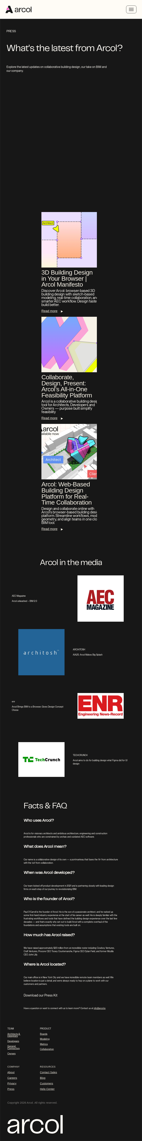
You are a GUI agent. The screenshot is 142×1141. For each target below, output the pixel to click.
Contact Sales (48, 1072)
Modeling (45, 1039)
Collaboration (47, 1049)
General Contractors (13, 1047)
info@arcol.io (100, 1008)
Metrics (44, 1044)
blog (42, 1077)
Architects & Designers (14, 1035)
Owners (11, 1053)
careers (12, 1077)
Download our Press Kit (40, 995)
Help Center (47, 1089)
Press (10, 1089)
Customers (46, 1083)
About (11, 1072)
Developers (13, 1041)
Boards (43, 1034)
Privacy (11, 1083)
